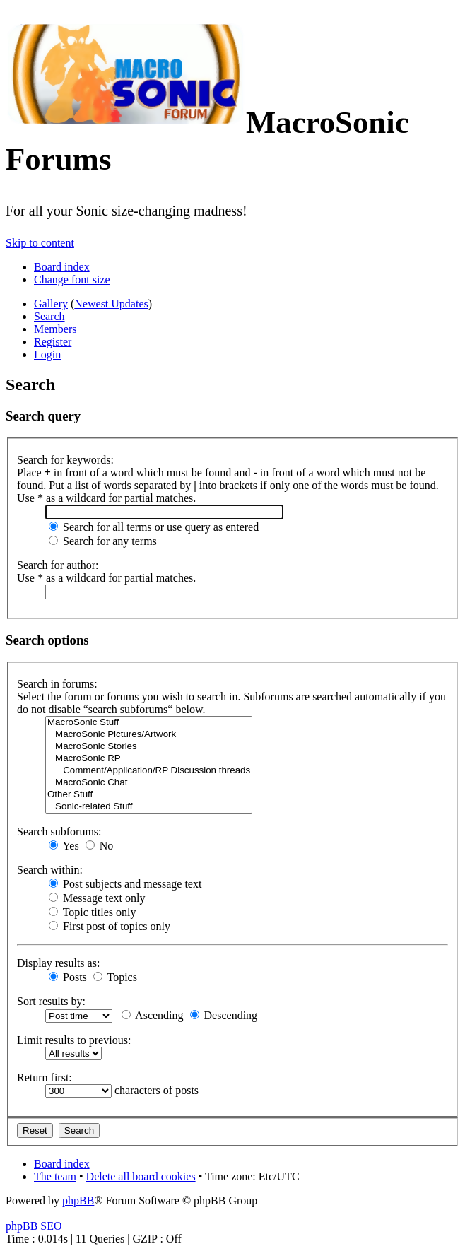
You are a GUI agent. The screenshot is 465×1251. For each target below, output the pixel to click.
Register (52, 342)
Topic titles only (92, 912)
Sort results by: (51, 1001)
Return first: (44, 1077)
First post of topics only (109, 926)
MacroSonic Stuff (149, 723)
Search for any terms (103, 541)
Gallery (51, 304)
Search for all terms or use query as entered (154, 527)
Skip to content (40, 243)
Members (55, 329)
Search (49, 316)
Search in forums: (57, 684)
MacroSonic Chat (149, 783)
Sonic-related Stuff (149, 807)
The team (55, 1176)
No (100, 846)
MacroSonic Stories (149, 747)
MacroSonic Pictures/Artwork (149, 735)
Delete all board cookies (141, 1176)
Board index (62, 267)
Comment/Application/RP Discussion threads (149, 771)
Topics (115, 977)
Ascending (153, 1015)
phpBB (78, 1200)
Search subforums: (59, 832)
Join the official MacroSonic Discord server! (357, 65)
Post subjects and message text (125, 884)
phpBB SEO (34, 1226)
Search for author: (58, 565)
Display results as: (58, 963)
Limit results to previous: (74, 1040)
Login (47, 354)
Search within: (50, 870)
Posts (68, 977)
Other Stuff (149, 795)
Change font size (72, 280)
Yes (64, 846)
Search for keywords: (65, 460)
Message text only (97, 898)
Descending (224, 1015)
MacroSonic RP (149, 759)
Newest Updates (111, 304)
